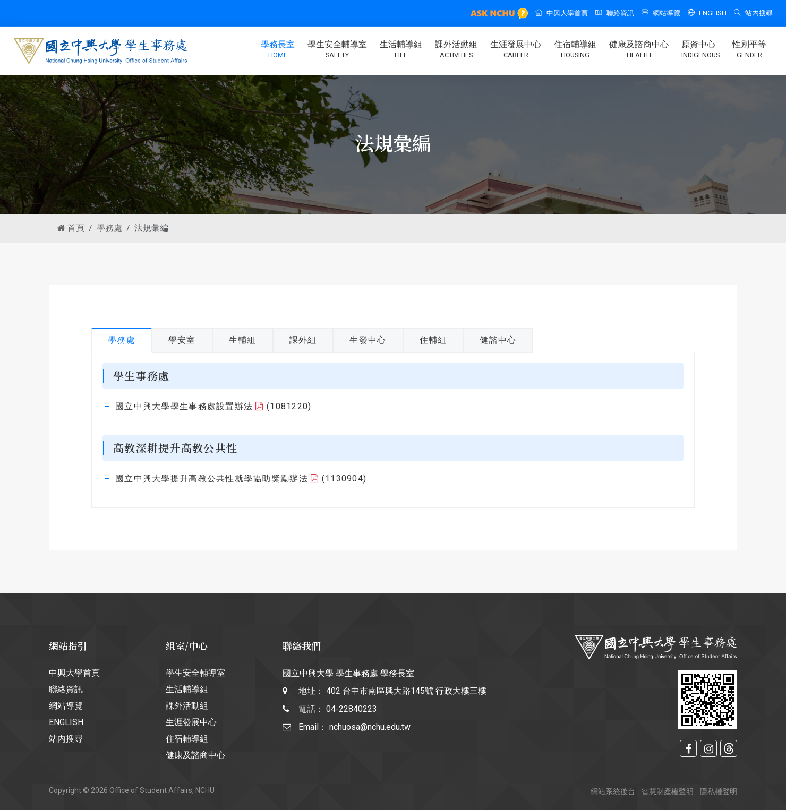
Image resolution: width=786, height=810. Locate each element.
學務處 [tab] (121, 340)
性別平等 (749, 50)
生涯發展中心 (515, 50)
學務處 (109, 228)
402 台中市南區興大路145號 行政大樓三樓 (406, 691)
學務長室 (278, 50)
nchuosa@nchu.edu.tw (370, 727)
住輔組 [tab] (433, 340)
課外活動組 (456, 50)
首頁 (70, 228)
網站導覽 (661, 13)
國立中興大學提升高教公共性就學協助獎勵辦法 (217, 478)
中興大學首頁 (561, 13)
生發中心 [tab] (367, 340)
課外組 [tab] (303, 340)
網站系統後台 (613, 791)
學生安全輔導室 (337, 50)
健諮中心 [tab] (498, 340)
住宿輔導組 (575, 50)
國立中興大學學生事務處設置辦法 (189, 406)
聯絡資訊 (614, 13)
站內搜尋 (753, 13)
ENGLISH (707, 13)
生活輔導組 (401, 50)
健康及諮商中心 (639, 50)
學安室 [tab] (182, 340)
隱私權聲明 (718, 791)
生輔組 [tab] (243, 340)
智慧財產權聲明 (668, 791)
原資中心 (700, 50)
